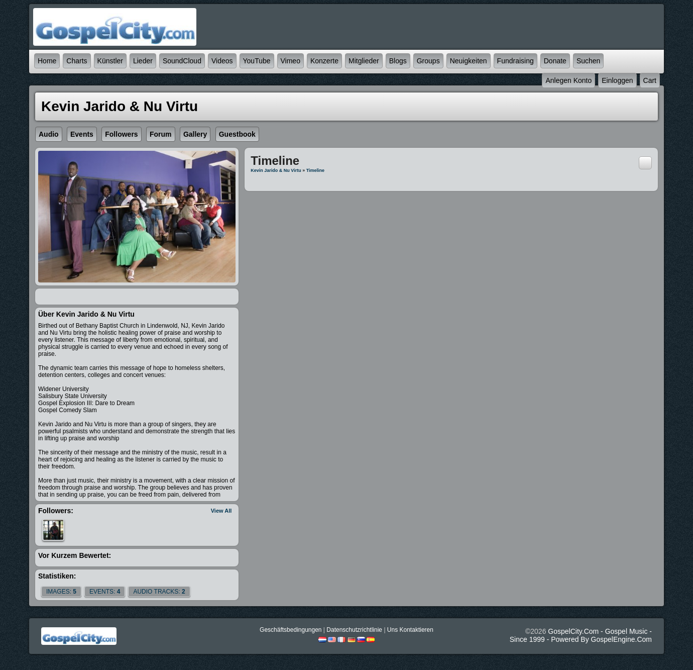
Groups (428, 61)
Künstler (110, 61)
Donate (555, 61)
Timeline (315, 170)
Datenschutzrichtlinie (354, 629)
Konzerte (324, 61)
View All (221, 511)
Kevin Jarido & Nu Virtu (276, 170)
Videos (222, 61)
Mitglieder (364, 61)
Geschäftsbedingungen (290, 629)
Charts (76, 61)
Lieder (143, 61)
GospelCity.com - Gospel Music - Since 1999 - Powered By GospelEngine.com (581, 635)
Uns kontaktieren (410, 629)
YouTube (257, 61)
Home (47, 61)
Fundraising (515, 61)
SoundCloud (182, 61)
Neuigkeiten (468, 61)
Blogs (398, 61)
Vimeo (290, 61)
